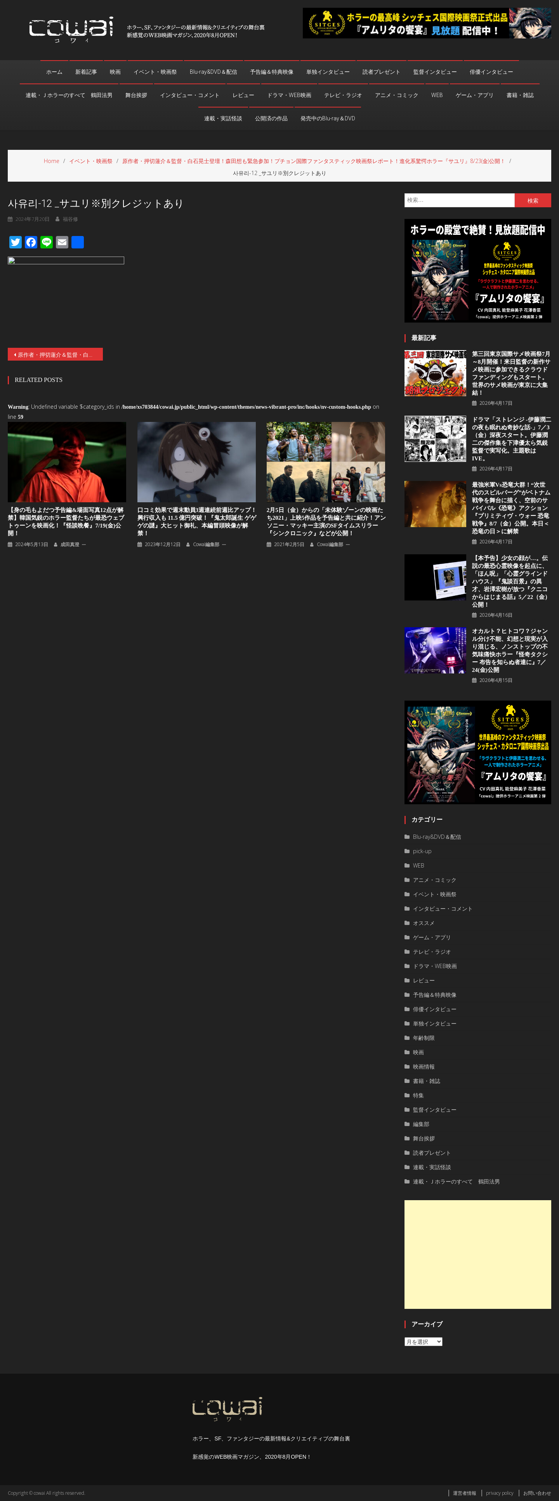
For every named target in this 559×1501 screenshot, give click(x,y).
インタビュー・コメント (190, 95)
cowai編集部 (206, 544)
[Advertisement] (477, 1254)
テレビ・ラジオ (343, 95)
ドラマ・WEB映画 (289, 95)
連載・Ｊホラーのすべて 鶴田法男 (69, 95)
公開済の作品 (271, 118)
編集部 (421, 1124)
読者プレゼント (382, 72)
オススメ (424, 923)
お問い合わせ (537, 1493)
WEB (437, 95)
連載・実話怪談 (223, 118)
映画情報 (424, 1066)
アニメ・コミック (396, 95)
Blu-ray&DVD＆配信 (213, 72)
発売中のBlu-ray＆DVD (327, 118)
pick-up (422, 851)
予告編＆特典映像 (271, 72)
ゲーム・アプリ (475, 95)
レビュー (243, 95)
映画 (115, 72)
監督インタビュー (435, 72)
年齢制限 (424, 1037)
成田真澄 (70, 544)
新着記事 (86, 72)
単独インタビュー (328, 72)
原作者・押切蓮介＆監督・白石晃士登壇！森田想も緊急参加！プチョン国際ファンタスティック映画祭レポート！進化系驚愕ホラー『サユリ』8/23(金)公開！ (60, 354)
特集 (418, 1095)
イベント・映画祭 (155, 72)
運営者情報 (464, 1493)
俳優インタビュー (491, 72)
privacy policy (500, 1493)
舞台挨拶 (136, 95)
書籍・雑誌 (520, 95)
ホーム (54, 72)
